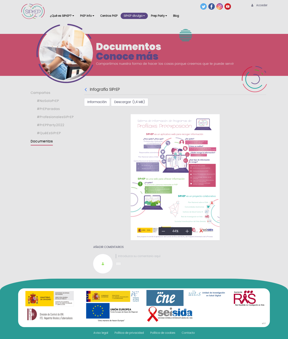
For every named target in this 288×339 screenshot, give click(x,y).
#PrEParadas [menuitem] (48, 109)
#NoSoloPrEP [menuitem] (48, 101)
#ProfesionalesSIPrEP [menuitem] (55, 117)
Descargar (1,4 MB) (129, 102)
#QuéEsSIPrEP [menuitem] (49, 133)
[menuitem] (62, 16)
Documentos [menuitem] (42, 141)
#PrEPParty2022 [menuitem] (50, 125)
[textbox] (186, 256)
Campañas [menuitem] (40, 92)
